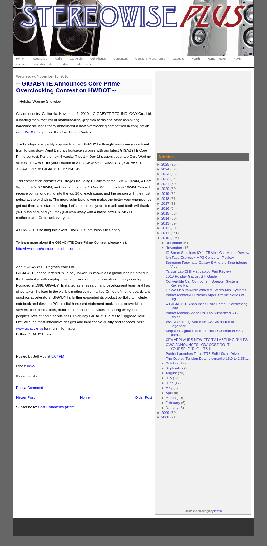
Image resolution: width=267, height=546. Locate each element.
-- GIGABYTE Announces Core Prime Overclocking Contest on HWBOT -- (68, 86)
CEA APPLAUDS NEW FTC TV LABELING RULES (207, 340)
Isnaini (218, 511)
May (169, 388)
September (174, 368)
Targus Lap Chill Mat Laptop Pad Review (198, 271)
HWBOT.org (33, 132)
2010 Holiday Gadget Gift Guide (191, 276)
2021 (165, 184)
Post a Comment (29, 387)
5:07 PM (57, 356)
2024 (165, 169)
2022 (165, 179)
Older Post (143, 397)
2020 (165, 189)
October (172, 363)
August (171, 373)
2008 (165, 417)
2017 (165, 203)
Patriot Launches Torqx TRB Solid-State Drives (203, 353)
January (172, 407)
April (169, 393)
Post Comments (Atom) (56, 407)
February (173, 403)
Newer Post (25, 397)
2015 (165, 213)
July (169, 378)
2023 (165, 174)
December (174, 243)
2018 (165, 198)
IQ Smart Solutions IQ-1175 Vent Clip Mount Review (207, 252)
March (171, 398)
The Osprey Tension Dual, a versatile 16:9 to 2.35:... (207, 358)
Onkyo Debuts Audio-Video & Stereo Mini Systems (206, 290)
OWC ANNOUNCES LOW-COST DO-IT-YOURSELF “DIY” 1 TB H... (198, 346)
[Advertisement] (203, 111)
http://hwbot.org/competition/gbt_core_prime (51, 248)
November (174, 248)
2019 (165, 193)
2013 (165, 223)
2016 (165, 208)
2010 (165, 238)
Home (85, 397)
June (169, 383)
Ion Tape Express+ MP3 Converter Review (200, 257)
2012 (165, 228)
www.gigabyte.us (29, 328)
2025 (165, 164)
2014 (165, 218)
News (31, 366)
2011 (165, 233)
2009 (165, 412)
